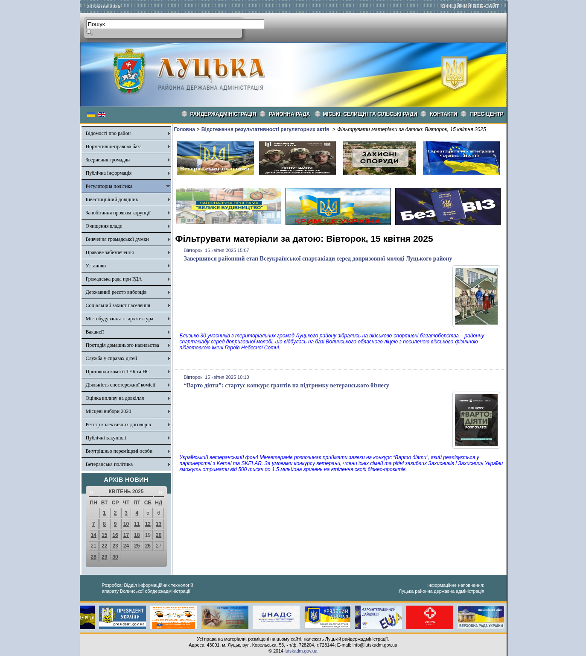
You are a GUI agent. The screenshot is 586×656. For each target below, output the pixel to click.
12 (148, 524)
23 (115, 546)
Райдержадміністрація (223, 114)
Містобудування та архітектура (120, 319)
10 (126, 524)
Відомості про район (108, 133)
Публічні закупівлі (106, 438)
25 (137, 546)
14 (93, 535)
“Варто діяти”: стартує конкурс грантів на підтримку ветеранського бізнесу (286, 385)
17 (126, 535)
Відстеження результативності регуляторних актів (266, 129)
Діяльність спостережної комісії (121, 385)
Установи (96, 266)
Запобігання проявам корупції (118, 213)
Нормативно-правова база (114, 146)
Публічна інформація (109, 173)
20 (158, 535)
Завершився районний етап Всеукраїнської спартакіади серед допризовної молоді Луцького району (318, 258)
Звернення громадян (108, 160)
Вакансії (95, 332)
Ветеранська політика (109, 464)
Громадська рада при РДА (114, 279)
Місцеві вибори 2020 (108, 411)
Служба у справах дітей (111, 358)
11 (137, 524)
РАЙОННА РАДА (289, 114)
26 (148, 546)
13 (158, 524)
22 (104, 546)
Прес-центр (486, 114)
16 (115, 535)
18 (137, 535)
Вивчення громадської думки (117, 239)
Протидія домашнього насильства (122, 345)
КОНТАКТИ (443, 114)
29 (104, 557)
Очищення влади (104, 226)
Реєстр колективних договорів (118, 425)
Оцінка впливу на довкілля (115, 398)
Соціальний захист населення (118, 305)
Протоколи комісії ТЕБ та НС (118, 372)
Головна (184, 129)
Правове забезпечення (110, 252)
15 (104, 535)
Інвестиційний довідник (112, 199)
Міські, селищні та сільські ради (370, 114)
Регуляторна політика (109, 186)
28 (93, 557)
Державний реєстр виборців (116, 292)
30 (115, 557)
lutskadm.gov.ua (301, 650)
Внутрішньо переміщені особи (119, 451)
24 (126, 546)
